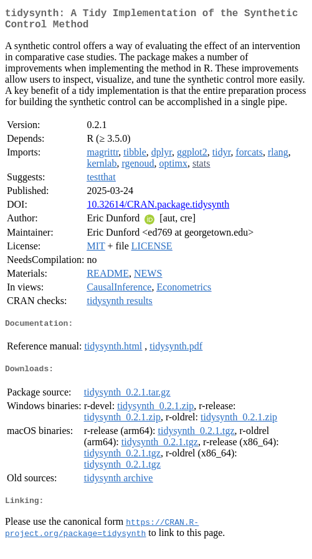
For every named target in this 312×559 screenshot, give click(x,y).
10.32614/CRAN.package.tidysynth (158, 209)
